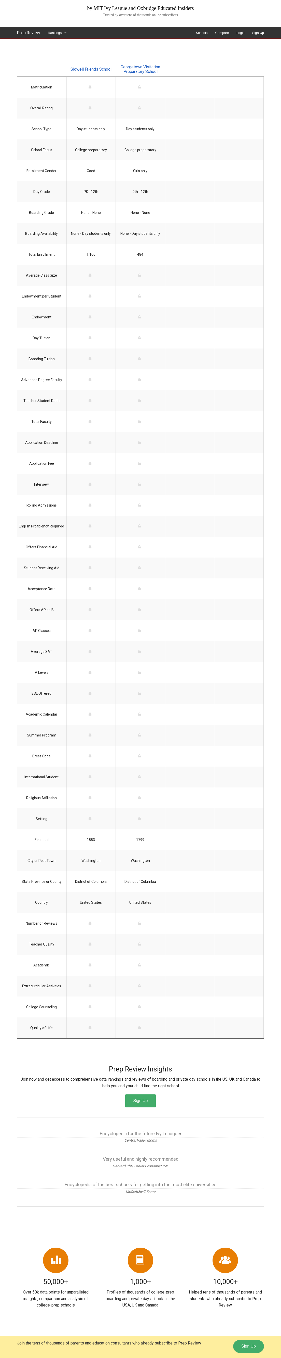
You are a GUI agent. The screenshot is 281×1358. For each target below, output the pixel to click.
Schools (201, 33)
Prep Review (28, 32)
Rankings (55, 33)
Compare (222, 33)
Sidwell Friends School (91, 69)
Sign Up (258, 33)
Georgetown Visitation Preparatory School (140, 69)
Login (240, 33)
